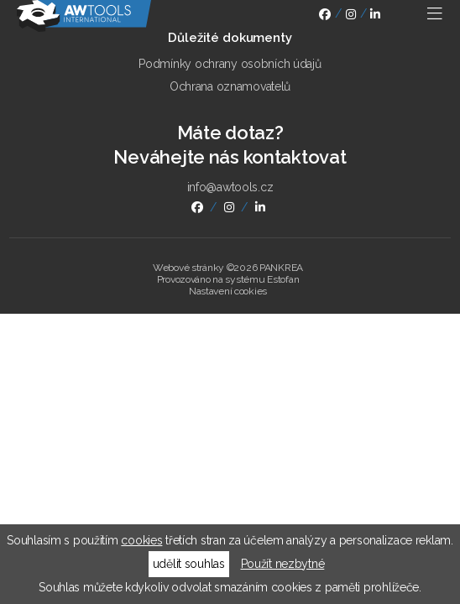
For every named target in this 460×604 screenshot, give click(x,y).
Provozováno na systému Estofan (228, 279)
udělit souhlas (189, 563)
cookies (141, 540)
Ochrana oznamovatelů (230, 86)
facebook (325, 16)
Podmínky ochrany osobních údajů (230, 63)
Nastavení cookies (228, 291)
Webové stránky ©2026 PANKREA (228, 267)
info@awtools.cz (230, 187)
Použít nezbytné (283, 563)
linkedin (375, 16)
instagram (351, 16)
